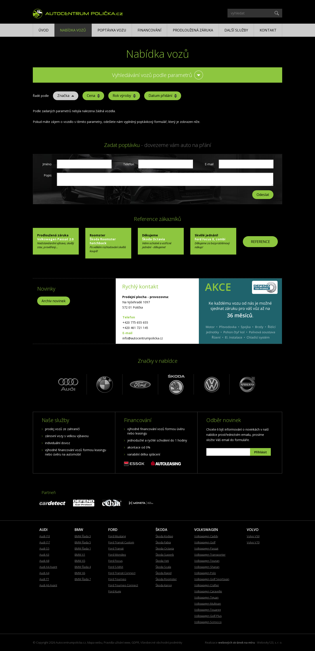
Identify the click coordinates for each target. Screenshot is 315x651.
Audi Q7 (44, 542)
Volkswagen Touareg (207, 610)
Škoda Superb (165, 555)
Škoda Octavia (165, 548)
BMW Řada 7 (83, 579)
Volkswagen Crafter (206, 585)
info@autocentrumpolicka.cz (142, 338)
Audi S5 (44, 548)
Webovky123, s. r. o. (269, 642)
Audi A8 (44, 561)
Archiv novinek (54, 300)
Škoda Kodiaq (164, 536)
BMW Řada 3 (83, 536)
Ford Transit (116, 548)
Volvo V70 (253, 542)
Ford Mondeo (117, 555)
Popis (48, 175)
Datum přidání (163, 95)
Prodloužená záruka (193, 30)
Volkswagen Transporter (210, 555)
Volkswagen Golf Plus (208, 616)
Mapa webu (94, 642)
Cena (93, 95)
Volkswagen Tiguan (206, 597)
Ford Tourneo (117, 579)
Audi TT (44, 579)
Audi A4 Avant (48, 567)
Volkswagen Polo (205, 573)
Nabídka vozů (73, 30)
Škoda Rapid (164, 573)
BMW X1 (80, 555)
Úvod (43, 30)
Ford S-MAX (115, 567)
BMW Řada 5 (83, 542)
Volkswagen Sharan (206, 567)
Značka (65, 95)
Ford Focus (115, 561)
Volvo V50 (253, 536)
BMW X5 (80, 561)
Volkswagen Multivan (207, 604)
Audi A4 (44, 573)
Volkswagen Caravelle (208, 591)
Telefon (128, 164)
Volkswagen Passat (206, 548)
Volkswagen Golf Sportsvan (211, 579)
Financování (149, 30)
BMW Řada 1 (83, 548)
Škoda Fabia (163, 542)
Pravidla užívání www (117, 642)
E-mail (209, 164)
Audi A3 (44, 555)
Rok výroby (124, 95)
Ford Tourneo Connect (123, 585)
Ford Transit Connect (121, 573)
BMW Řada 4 (83, 567)
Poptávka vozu (112, 30)
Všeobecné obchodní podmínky (161, 642)
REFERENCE (260, 241)
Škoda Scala (163, 567)
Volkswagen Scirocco (208, 622)
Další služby (236, 30)
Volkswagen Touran (206, 561)
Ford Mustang (117, 536)
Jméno (47, 164)
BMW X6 (80, 573)
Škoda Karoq (164, 585)
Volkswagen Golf (204, 542)
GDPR (135, 642)
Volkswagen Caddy (206, 536)
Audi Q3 (44, 536)
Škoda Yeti (162, 561)
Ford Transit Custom (121, 542)
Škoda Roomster (166, 579)
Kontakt (268, 30)
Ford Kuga (114, 591)
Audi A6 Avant (48, 585)
